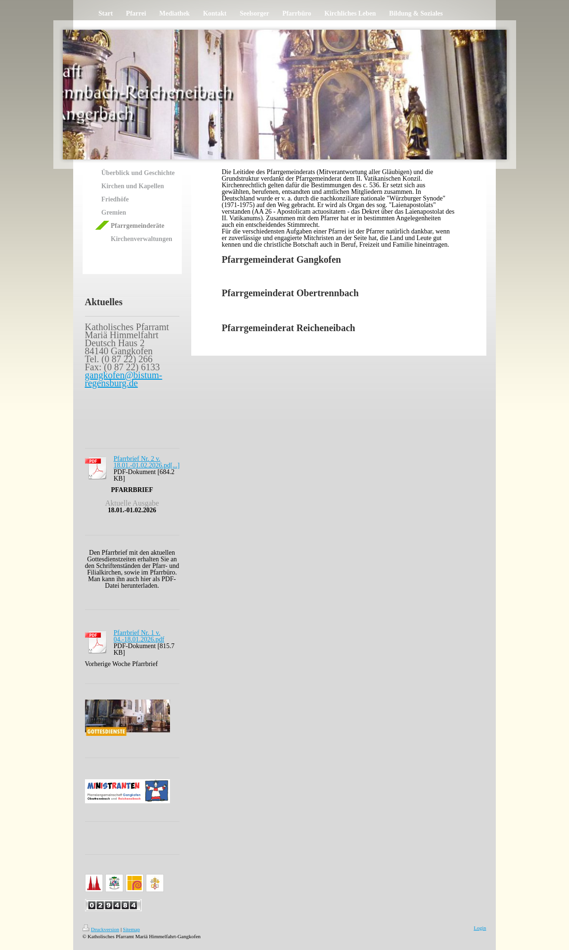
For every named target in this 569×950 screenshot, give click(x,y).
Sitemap (131, 929)
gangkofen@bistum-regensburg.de (123, 379)
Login (480, 928)
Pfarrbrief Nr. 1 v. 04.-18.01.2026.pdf (139, 636)
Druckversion (101, 929)
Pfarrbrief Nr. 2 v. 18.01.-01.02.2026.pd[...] (147, 462)
